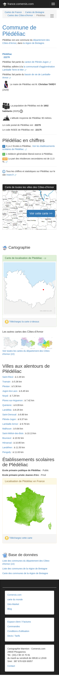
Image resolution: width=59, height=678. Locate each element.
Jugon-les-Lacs (10, 391)
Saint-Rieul (8, 377)
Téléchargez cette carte (18, 538)
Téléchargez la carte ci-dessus (22, 321)
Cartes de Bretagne (34, 12)
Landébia (7, 410)
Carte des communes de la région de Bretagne (25, 573)
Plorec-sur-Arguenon (12, 400)
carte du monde (15, 599)
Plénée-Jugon (9, 419)
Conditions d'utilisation (18, 631)
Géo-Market (13, 604)
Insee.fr (11, 174)
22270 (6, 57)
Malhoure (7, 428)
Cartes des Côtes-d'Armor (20, 15)
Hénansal (7, 442)
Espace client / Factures (19, 621)
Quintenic (7, 405)
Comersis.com (14, 595)
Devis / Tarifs (13, 636)
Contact (11, 666)
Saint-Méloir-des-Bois (13, 433)
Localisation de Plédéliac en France (25, 481)
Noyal (5, 395)
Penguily (6, 452)
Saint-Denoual (9, 414)
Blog (9, 609)
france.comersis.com (18, 4)
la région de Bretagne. (34, 43)
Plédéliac (7, 54)
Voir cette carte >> (40, 213)
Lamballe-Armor (10, 424)
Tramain (6, 381)
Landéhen (7, 447)
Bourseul (7, 438)
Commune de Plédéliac (19, 30)
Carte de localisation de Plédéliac (23, 258)
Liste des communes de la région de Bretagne (24, 568)
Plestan (6, 386)
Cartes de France (13, 12)
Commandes (13, 626)
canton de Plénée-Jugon (38, 62)
